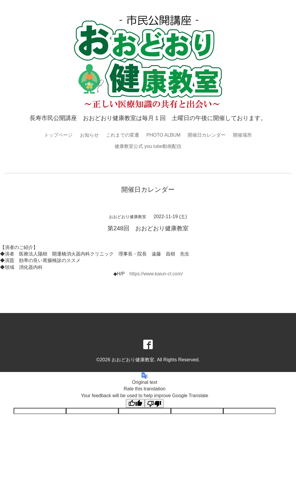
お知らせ (89, 135)
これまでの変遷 (122, 135)
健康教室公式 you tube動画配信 (148, 146)
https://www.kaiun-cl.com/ (156, 273)
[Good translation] (135, 403)
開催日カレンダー (207, 135)
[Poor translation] (154, 403)
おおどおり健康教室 (133, 359)
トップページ (58, 135)
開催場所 (242, 135)
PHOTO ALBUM (164, 135)
